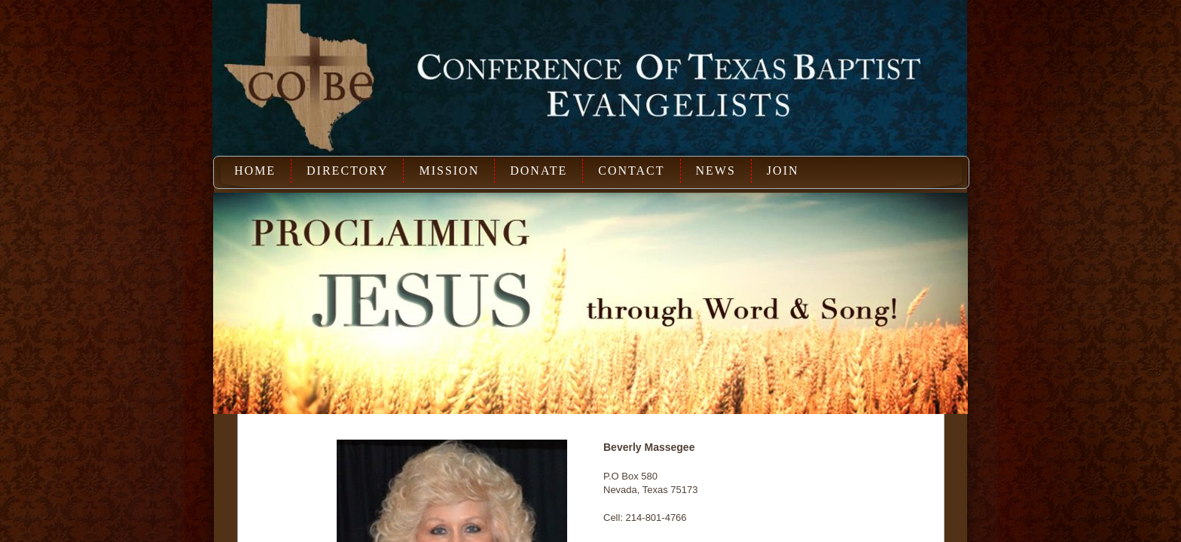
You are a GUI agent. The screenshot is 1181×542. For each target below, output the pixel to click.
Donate (538, 170)
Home (255, 170)
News (716, 170)
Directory (347, 170)
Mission (449, 170)
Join (783, 170)
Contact (631, 170)
